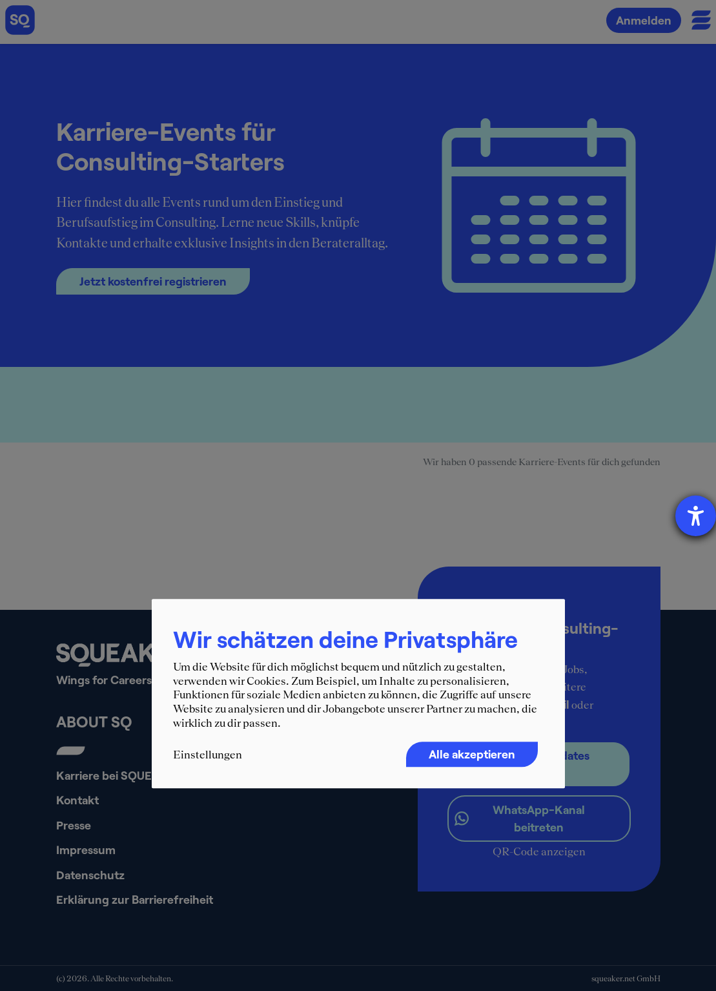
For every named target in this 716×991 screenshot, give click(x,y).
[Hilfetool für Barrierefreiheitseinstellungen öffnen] (695, 515)
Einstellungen (207, 754)
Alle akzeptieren (472, 754)
